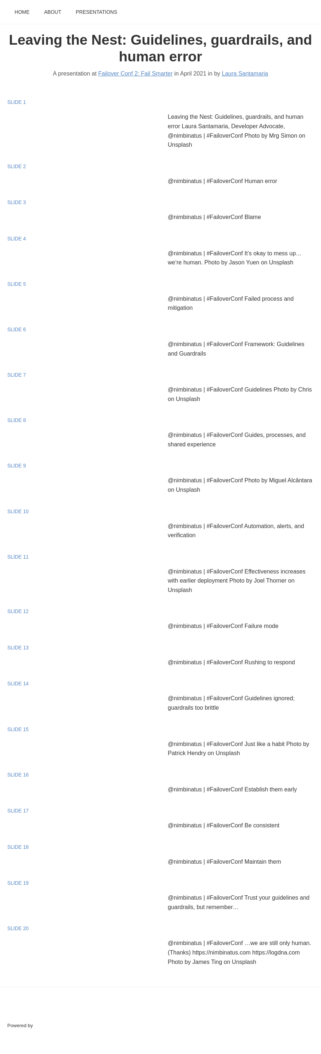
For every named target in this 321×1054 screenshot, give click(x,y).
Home (22, 12)
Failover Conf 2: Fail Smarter (135, 73)
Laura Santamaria (245, 73)
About (52, 12)
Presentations (96, 12)
